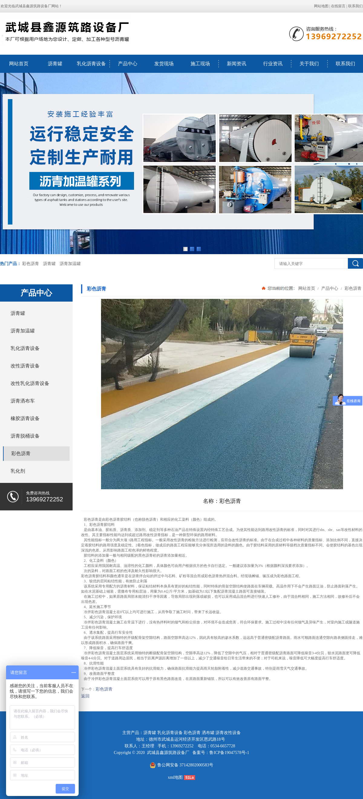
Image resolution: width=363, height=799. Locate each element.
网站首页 (18, 63)
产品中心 (127, 63)
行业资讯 (273, 63)
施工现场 (200, 63)
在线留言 (338, 6)
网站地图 (321, 6)
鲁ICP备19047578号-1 (229, 752)
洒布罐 (208, 732)
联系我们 (355, 6)
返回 (85, 696)
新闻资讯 (236, 63)
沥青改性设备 (228, 732)
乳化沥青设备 (91, 63)
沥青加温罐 (70, 263)
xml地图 (175, 777)
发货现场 (164, 63)
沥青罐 (55, 63)
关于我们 (309, 63)
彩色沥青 (30, 263)
